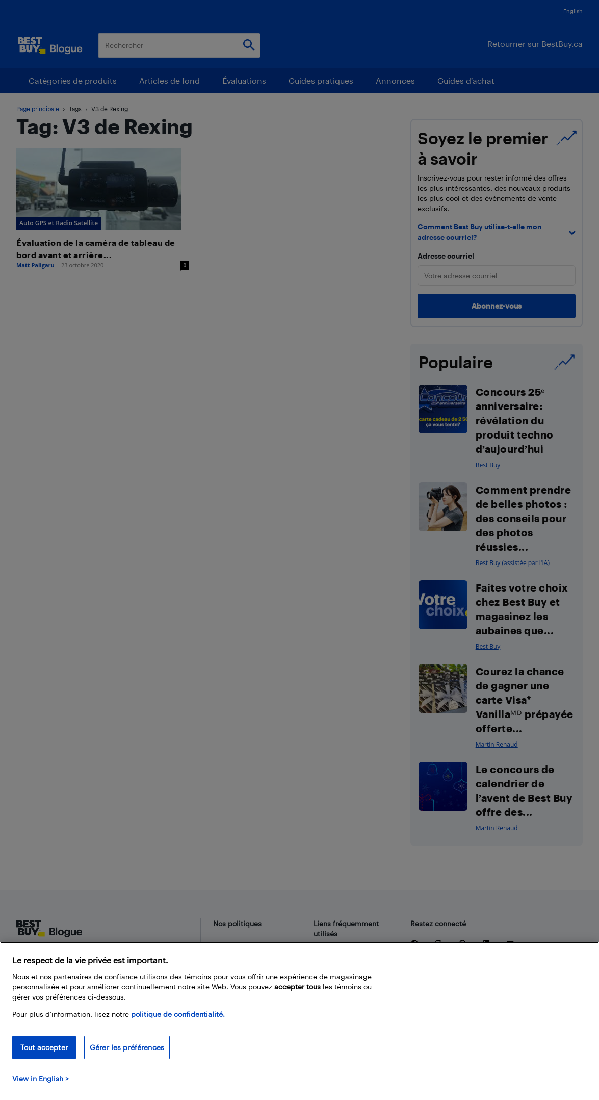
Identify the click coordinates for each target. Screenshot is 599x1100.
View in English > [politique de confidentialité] (40, 1078)
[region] (299, 1021)
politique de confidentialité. (178, 1014)
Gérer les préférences (127, 1047)
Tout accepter (44, 1047)
